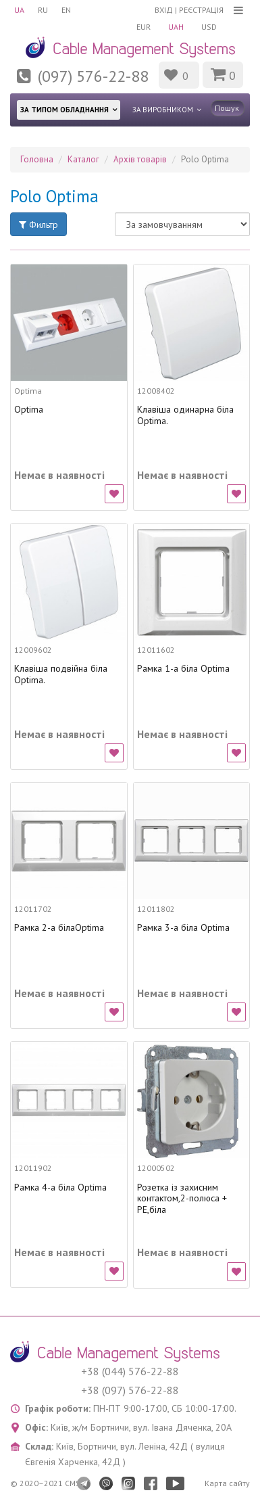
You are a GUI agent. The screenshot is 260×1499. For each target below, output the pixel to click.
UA (19, 10)
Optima (28, 409)
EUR (143, 27)
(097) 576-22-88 (93, 76)
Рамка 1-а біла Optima (183, 668)
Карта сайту (227, 1483)
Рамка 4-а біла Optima (60, 1187)
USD (209, 27)
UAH (176, 27)
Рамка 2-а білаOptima (59, 927)
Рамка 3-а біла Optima (183, 927)
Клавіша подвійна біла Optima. (60, 674)
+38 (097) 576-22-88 (130, 1390)
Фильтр (38, 224)
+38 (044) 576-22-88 (130, 1371)
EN (66, 10)
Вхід (164, 10)
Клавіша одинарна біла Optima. (185, 415)
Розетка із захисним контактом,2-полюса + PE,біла (182, 1199)
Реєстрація (201, 10)
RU (43, 10)
